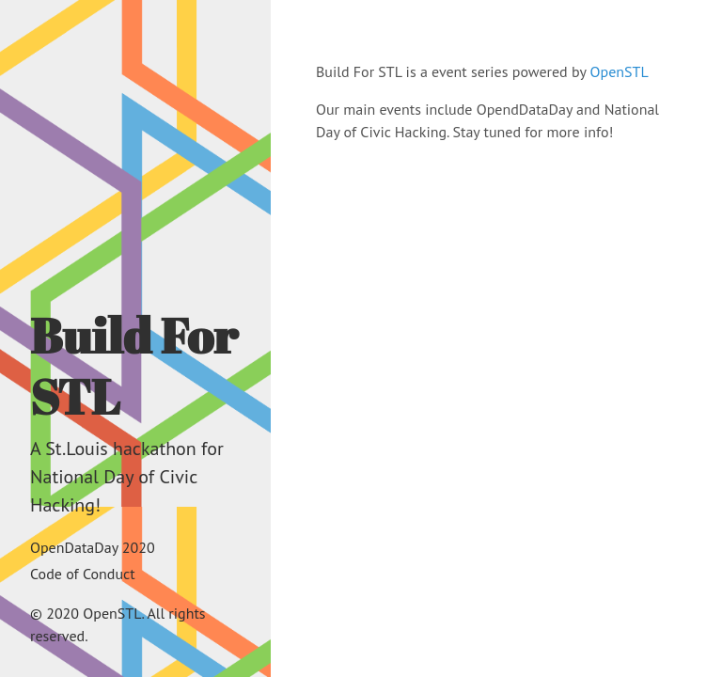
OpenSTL (619, 71)
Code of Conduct (82, 573)
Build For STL (134, 365)
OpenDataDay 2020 (92, 547)
